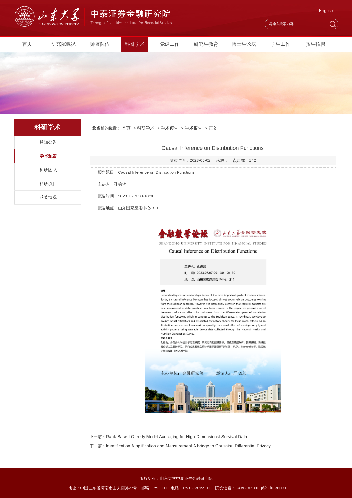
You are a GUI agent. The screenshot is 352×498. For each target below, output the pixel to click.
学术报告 (193, 128)
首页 (27, 44)
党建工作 (170, 44)
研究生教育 (206, 44)
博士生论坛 (244, 44)
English (326, 10)
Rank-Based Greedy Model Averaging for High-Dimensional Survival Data (176, 436)
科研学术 (135, 44)
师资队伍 (100, 44)
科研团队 (48, 169)
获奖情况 (48, 197)
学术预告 (48, 156)
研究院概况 (63, 44)
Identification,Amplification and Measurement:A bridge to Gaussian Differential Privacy (188, 446)
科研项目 (48, 183)
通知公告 (48, 142)
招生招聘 (315, 44)
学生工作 (280, 44)
